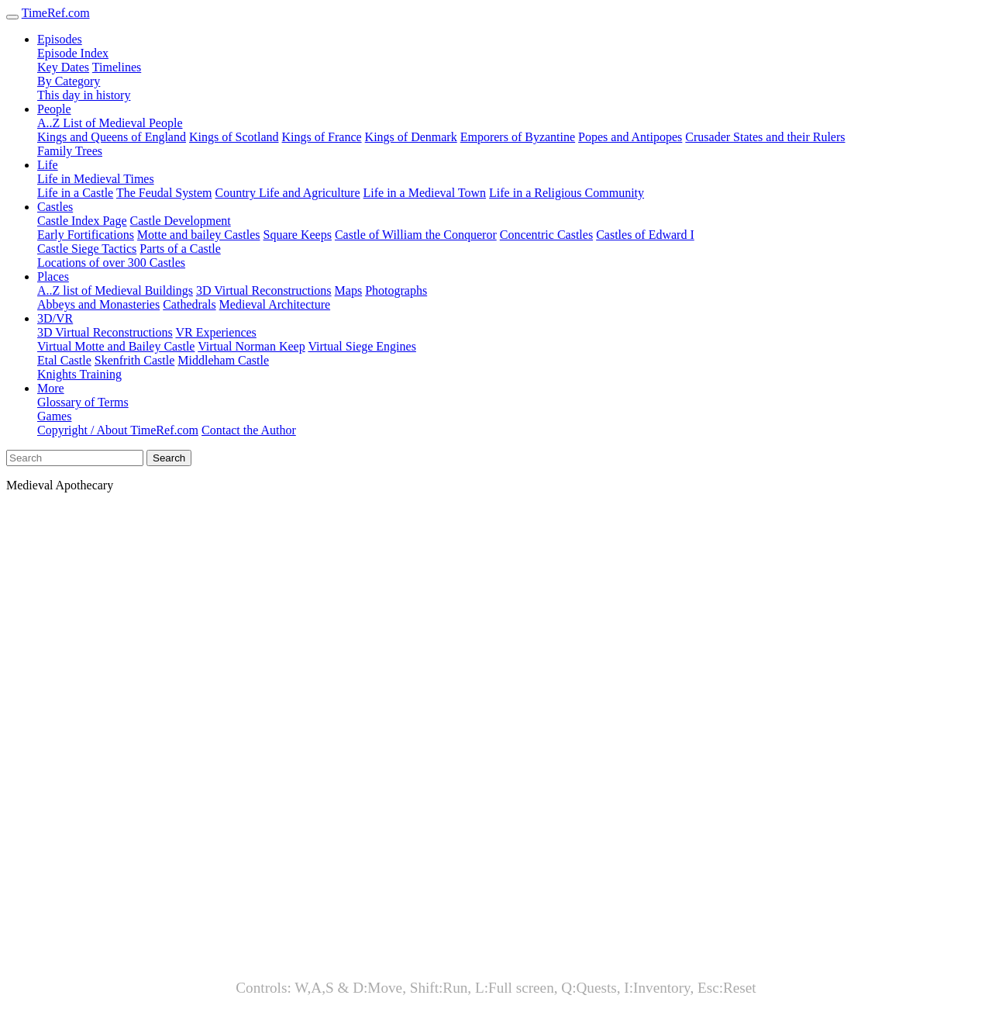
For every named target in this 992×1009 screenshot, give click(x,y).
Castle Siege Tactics (86, 248)
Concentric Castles (546, 234)
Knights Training (79, 374)
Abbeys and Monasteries (98, 304)
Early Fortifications (85, 234)
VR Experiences (215, 332)
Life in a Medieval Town (425, 192)
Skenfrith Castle (135, 360)
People (54, 109)
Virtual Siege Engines (361, 346)
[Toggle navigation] (12, 17)
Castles (55, 206)
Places (53, 276)
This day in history (83, 95)
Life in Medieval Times (95, 178)
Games (54, 416)
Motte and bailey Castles (198, 234)
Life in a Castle (75, 192)
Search (169, 458)
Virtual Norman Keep (251, 346)
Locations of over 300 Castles (111, 262)
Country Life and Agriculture (287, 192)
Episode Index (72, 53)
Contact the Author (249, 430)
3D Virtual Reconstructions (264, 290)
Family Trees (69, 150)
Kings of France (322, 136)
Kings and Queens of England (111, 136)
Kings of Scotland (234, 136)
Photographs (396, 290)
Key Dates (63, 67)
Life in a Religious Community (566, 192)
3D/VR (55, 318)
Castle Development (180, 220)
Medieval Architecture (275, 304)
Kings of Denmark (411, 136)
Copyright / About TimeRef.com (117, 430)
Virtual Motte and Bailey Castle (116, 346)
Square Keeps (298, 234)
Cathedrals (189, 304)
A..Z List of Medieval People (110, 123)
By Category (68, 81)
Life (47, 164)
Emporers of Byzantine (517, 136)
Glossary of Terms (83, 402)
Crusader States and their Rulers (765, 136)
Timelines (116, 67)
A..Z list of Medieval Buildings (115, 290)
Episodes (59, 39)
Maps (349, 290)
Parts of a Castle (180, 248)
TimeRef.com (56, 12)
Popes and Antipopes (630, 136)
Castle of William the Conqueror (416, 234)
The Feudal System (164, 192)
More (50, 388)
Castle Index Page (82, 220)
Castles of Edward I (645, 234)
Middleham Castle (223, 360)
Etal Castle (64, 360)
